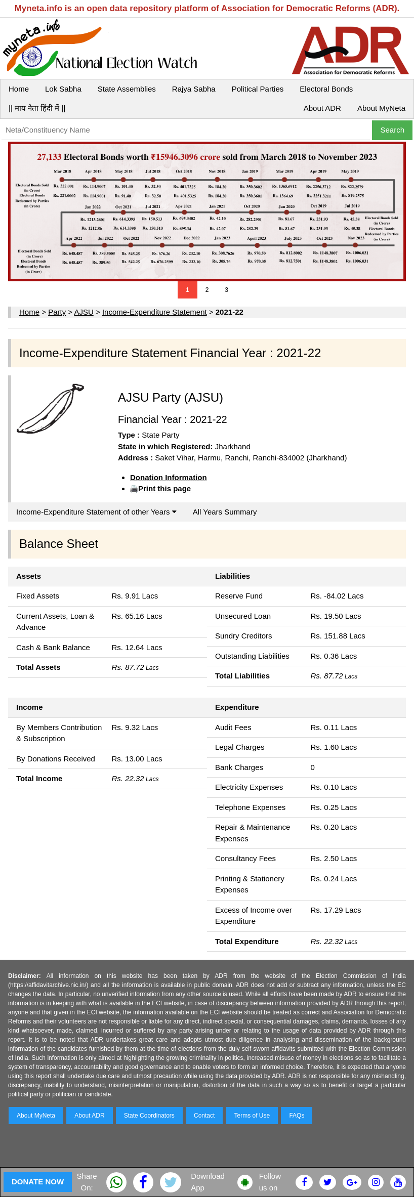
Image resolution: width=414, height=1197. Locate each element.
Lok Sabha (63, 88)
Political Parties (258, 88)
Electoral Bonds (326, 88)
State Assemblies (127, 88)
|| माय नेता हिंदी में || (37, 108)
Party (57, 312)
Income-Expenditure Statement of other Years (96, 511)
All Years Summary (225, 511)
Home (19, 88)
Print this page (164, 488)
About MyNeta (381, 108)
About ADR (322, 108)
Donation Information (168, 477)
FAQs (296, 1115)
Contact (204, 1115)
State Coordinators (149, 1115)
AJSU (83, 312)
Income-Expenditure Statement (154, 312)
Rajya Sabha (194, 88)
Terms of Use (252, 1115)
